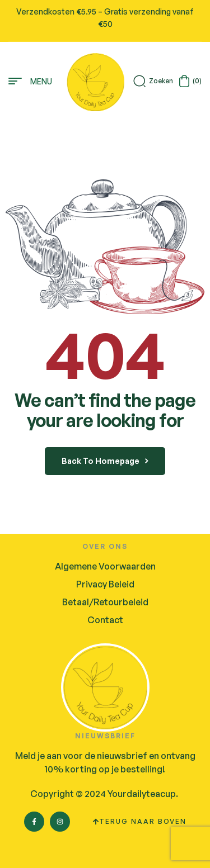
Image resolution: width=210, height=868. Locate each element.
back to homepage (105, 461)
